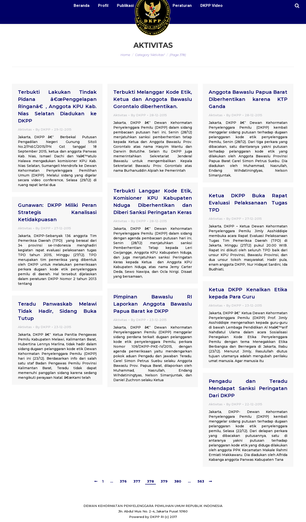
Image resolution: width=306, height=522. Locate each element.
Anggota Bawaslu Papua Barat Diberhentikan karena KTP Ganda (248, 99)
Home (125, 55)
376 (123, 481)
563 (200, 481)
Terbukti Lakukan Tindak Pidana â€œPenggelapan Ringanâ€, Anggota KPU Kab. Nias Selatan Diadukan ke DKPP (57, 106)
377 (136, 481)
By (42, 129)
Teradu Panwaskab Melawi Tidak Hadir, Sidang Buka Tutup (57, 311)
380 (177, 481)
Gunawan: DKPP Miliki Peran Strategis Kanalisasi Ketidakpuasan (57, 212)
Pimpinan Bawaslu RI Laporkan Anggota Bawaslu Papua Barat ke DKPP (152, 304)
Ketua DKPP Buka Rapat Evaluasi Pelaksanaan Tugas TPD (248, 203)
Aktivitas (25, 129)
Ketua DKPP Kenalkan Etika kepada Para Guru (248, 293)
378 (150, 481)
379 (164, 481)
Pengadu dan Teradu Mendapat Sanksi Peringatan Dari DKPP (248, 388)
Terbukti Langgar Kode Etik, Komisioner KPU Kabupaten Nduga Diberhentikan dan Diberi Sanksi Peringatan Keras (152, 201)
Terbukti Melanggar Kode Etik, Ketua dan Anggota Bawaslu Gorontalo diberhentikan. (152, 99)
